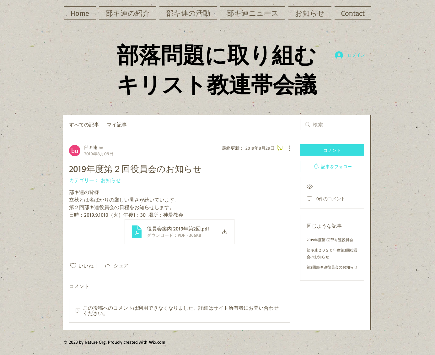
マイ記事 (117, 124)
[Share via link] (116, 265)
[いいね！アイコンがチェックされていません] (73, 265)
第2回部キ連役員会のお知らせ (332, 267)
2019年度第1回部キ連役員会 (330, 239)
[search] (332, 124)
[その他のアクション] (286, 148)
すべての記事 (84, 124)
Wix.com (157, 342)
